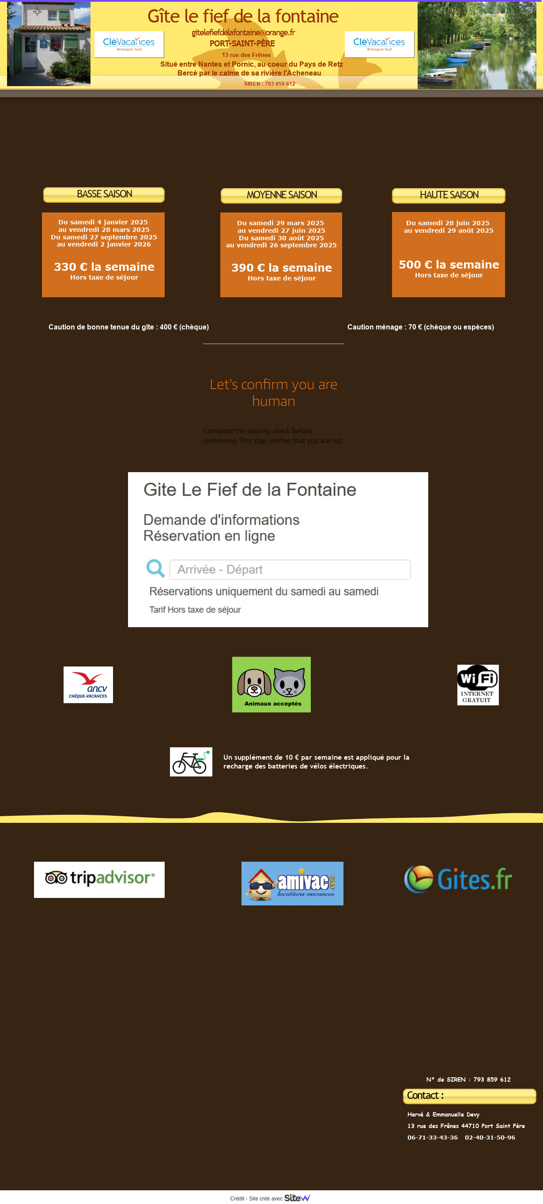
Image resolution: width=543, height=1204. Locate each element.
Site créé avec (283, 1199)
